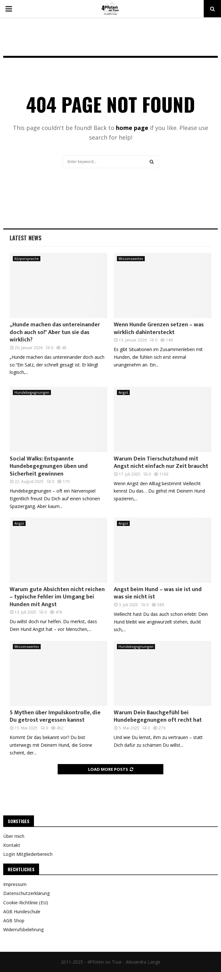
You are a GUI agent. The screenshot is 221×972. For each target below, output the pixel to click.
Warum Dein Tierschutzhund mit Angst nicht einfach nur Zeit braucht (161, 462)
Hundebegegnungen (31, 392)
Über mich (13, 836)
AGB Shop (13, 920)
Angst (123, 392)
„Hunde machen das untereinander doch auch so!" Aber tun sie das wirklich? (55, 332)
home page (132, 128)
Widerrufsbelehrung (23, 929)
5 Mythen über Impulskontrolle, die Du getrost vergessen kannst (55, 716)
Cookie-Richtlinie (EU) (25, 902)
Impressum (15, 884)
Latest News (25, 238)
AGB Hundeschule (21, 911)
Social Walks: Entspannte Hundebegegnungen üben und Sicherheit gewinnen (49, 466)
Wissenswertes (131, 258)
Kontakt (11, 845)
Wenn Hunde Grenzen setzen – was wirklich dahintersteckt (159, 328)
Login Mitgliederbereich (28, 854)
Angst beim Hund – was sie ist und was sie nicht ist (158, 593)
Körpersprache (26, 258)
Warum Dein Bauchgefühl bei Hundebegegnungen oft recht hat (158, 716)
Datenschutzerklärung (26, 893)
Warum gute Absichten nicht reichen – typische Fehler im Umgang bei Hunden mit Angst (57, 597)
